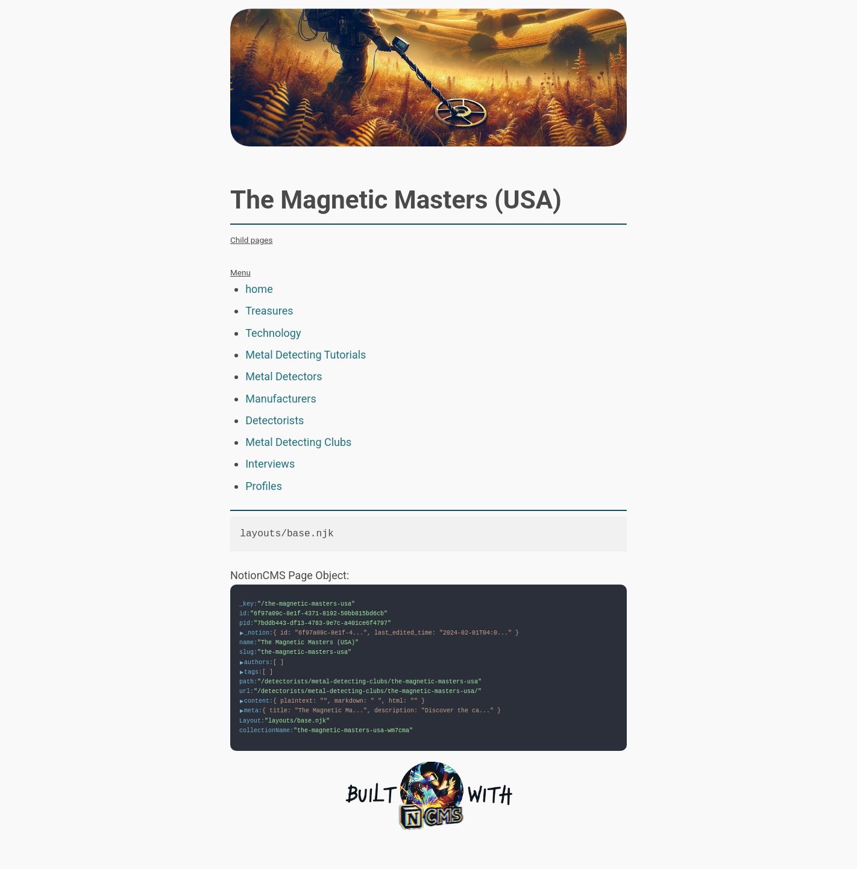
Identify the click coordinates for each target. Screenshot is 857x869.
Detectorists (274, 420)
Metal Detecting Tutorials (305, 354)
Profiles (263, 486)
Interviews (270, 463)
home (259, 289)
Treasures (269, 310)
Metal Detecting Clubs (298, 442)
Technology (273, 333)
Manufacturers (280, 398)
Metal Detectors (283, 376)
